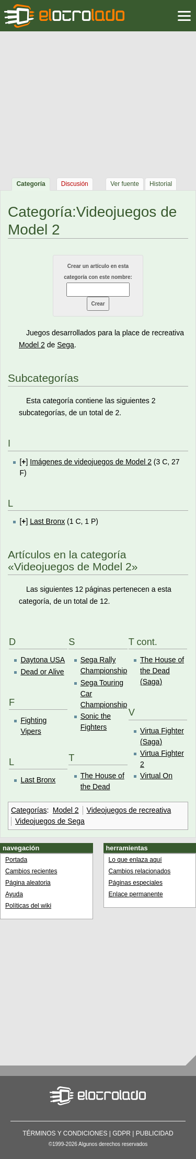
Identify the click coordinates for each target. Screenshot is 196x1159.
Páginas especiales (136, 882)
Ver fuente (124, 184)
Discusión (74, 184)
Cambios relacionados (140, 871)
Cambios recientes (31, 871)
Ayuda (14, 894)
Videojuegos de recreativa (129, 810)
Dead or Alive (42, 672)
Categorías (29, 810)
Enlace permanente (136, 894)
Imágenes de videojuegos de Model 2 (91, 462)
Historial (160, 184)
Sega (65, 345)
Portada (16, 859)
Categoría (30, 184)
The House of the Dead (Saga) (162, 670)
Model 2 (32, 345)
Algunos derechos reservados (112, 1144)
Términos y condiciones (64, 1133)
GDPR (121, 1133)
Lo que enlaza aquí (135, 859)
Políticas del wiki (28, 905)
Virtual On (156, 775)
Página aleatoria (28, 882)
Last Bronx (47, 521)
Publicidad (155, 1133)
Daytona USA (42, 659)
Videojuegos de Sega (50, 821)
